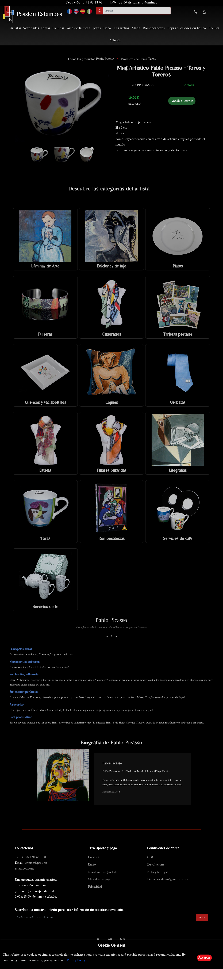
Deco (107, 28)
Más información (111, 792)
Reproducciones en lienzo (186, 28)
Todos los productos (91, 59)
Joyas (97, 28)
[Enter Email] (105, 917)
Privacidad (95, 886)
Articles (115, 40)
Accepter (204, 957)
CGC (150, 857)
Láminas (58, 28)
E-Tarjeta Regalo (158, 872)
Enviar (202, 917)
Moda (136, 28)
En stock (93, 857)
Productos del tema (138, 59)
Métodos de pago (99, 879)
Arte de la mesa (78, 28)
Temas (45, 28)
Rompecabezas (154, 28)
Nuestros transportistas (103, 872)
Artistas (15, 28)
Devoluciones (156, 864)
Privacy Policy (76, 960)
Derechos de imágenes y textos (168, 879)
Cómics (214, 28)
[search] (137, 10)
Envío (92, 864)
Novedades (31, 28)
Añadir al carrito (182, 101)
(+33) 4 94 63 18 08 (88, 2)
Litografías (121, 28)
